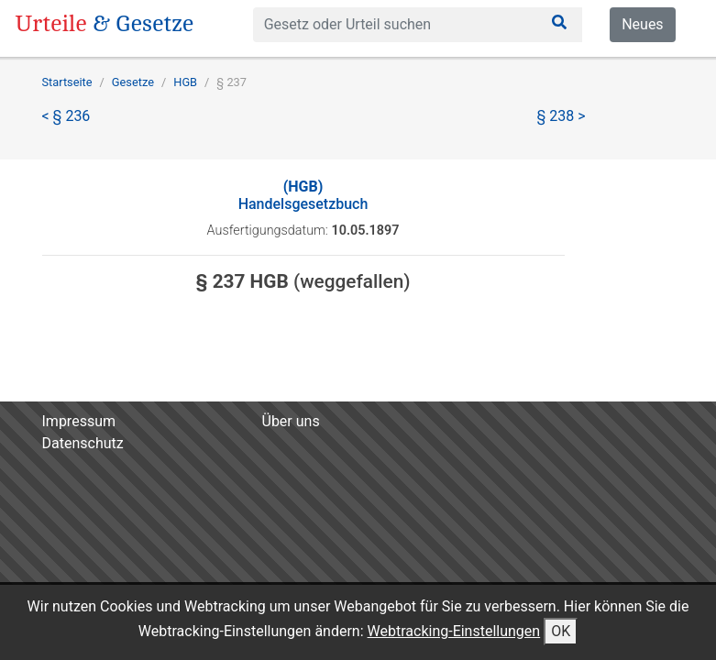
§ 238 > (561, 116)
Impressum (79, 421)
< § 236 (66, 116)
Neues (642, 24)
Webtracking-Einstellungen (454, 631)
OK (560, 631)
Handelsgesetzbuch (303, 195)
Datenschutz (83, 443)
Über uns (291, 421)
